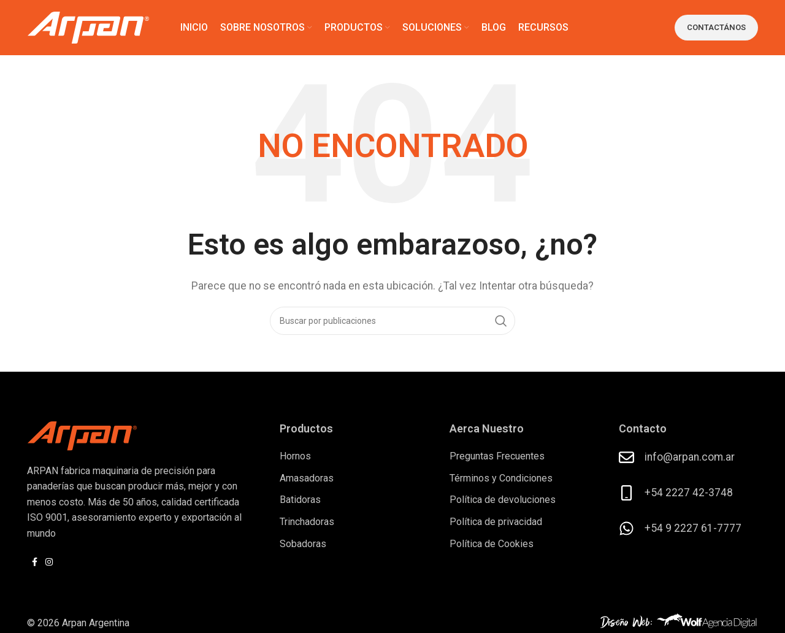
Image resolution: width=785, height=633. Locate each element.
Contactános (716, 27)
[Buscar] (392, 321)
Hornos (295, 456)
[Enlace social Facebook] (34, 562)
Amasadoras (307, 478)
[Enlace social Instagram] (49, 562)
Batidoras (300, 499)
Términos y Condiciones (501, 478)
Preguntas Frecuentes (497, 456)
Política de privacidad (496, 522)
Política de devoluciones (503, 499)
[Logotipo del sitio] (88, 27)
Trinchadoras (307, 522)
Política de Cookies (492, 544)
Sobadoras (303, 544)
